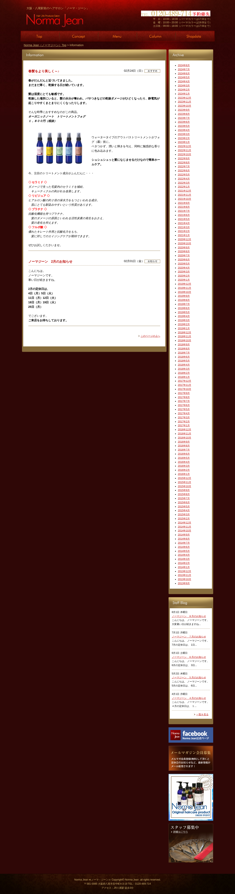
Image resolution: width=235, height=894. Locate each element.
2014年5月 (184, 551)
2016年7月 (184, 449)
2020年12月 (184, 239)
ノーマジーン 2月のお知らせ (50, 261)
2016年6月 (184, 453)
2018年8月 (184, 348)
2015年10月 (184, 486)
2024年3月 (184, 85)
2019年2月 (184, 324)
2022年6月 (184, 170)
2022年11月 (184, 150)
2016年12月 (184, 429)
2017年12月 (184, 380)
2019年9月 (184, 296)
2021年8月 (184, 206)
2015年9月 (184, 490)
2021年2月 (184, 231)
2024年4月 (184, 81)
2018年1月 (184, 377)
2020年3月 (184, 271)
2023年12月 (184, 97)
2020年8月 (184, 251)
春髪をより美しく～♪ (43, 71)
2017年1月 (184, 425)
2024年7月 (184, 69)
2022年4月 (184, 178)
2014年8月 (184, 538)
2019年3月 (184, 320)
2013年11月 (184, 575)
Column (156, 36)
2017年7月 (184, 401)
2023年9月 (184, 109)
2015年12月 (184, 478)
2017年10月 (184, 389)
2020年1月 (184, 279)
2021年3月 (184, 227)
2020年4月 (184, 267)
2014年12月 (184, 522)
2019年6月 (184, 308)
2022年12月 (184, 146)
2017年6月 (184, 405)
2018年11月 (184, 336)
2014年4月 (184, 555)
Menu (117, 36)
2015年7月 (184, 498)
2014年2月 (184, 563)
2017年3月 (184, 417)
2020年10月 (184, 243)
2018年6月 (184, 356)
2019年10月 (184, 292)
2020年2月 (184, 275)
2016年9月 (184, 441)
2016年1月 (184, 474)
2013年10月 (184, 579)
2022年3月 (184, 182)
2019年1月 (184, 328)
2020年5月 (184, 263)
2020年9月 (184, 247)
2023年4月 (184, 130)
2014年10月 (184, 530)
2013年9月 (184, 583)
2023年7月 (184, 118)
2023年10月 (184, 105)
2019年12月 (184, 283)
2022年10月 (184, 154)
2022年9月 (184, 158)
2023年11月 (184, 101)
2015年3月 (184, 514)
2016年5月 (184, 457)
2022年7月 (184, 166)
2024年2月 (184, 89)
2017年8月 (184, 397)
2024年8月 (184, 65)
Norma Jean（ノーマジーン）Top (45, 45)
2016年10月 (184, 437)
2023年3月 (184, 134)
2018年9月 (184, 344)
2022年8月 (184, 162)
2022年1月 (184, 186)
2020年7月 (184, 255)
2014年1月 (184, 567)
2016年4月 (184, 462)
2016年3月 (184, 465)
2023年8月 (184, 114)
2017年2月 (184, 421)
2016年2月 (184, 470)
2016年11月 (184, 433)
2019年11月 (184, 288)
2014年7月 (184, 542)
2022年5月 (184, 174)
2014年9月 (184, 534)
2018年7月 (184, 352)
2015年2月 (184, 518)
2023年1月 (184, 142)
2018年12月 (184, 332)
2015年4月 (184, 510)
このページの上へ (150, 336)
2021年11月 (184, 194)
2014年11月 (184, 526)
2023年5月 (184, 126)
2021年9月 (184, 203)
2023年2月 (184, 138)
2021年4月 (184, 223)
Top (40, 36)
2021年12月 (184, 190)
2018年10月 (184, 340)
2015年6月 (184, 502)
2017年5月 (184, 409)
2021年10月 (184, 199)
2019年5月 (184, 312)
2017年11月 (184, 385)
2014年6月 (184, 547)
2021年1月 (184, 235)
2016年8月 (184, 445)
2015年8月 (184, 494)
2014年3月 (184, 559)
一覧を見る (202, 714)
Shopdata (195, 36)
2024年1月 (184, 93)
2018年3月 (184, 368)
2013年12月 (184, 571)
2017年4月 (184, 413)
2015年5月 (184, 506)
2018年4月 (184, 364)
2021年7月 (184, 211)
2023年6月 (184, 122)
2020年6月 (184, 259)
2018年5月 (184, 360)
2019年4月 (184, 316)
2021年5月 (184, 219)
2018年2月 (184, 373)
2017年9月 (184, 393)
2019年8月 (184, 300)
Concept (79, 36)
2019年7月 (184, 304)
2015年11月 (184, 482)
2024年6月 (184, 73)
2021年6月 (184, 215)
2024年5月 (184, 77)
